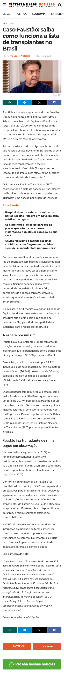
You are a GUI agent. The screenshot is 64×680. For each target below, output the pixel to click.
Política (21, 13)
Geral (6, 13)
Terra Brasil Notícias (18, 55)
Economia (38, 13)
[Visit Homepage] (32, 5)
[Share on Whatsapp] (10, 102)
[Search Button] (59, 5)
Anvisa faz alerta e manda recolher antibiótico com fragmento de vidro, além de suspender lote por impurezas (30, 244)
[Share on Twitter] (39, 102)
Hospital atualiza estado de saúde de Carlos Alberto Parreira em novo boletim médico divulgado (32, 216)
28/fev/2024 (44, 55)
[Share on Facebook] (54, 102)
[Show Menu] (4, 5)
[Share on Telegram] (25, 102)
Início (5, 23)
